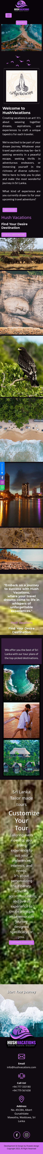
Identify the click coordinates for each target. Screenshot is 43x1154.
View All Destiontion (13, 235)
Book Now (21, 23)
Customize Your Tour (21, 942)
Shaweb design (32, 1146)
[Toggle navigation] (8, 15)
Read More (10, 210)
